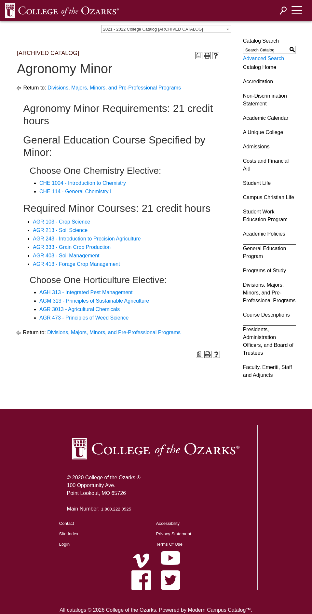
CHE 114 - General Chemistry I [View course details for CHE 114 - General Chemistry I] (75, 191)
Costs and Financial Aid (266, 164)
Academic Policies (264, 234)
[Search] (283, 11)
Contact (66, 523)
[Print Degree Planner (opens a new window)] (198, 55)
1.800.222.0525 (116, 509)
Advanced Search (263, 58)
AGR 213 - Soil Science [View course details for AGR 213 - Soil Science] (60, 230)
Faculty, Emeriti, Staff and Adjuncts (267, 371)
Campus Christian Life (268, 197)
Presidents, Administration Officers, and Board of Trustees (268, 341)
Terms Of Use (169, 544)
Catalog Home (259, 67)
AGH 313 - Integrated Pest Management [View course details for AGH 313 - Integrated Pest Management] (85, 292)
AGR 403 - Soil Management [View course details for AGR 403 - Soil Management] (66, 255)
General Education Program (264, 252)
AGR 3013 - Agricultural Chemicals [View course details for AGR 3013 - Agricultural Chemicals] (79, 309)
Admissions (256, 146)
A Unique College (263, 132)
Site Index (68, 533)
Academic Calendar (266, 118)
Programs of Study (264, 270)
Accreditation (258, 81)
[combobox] (166, 29)
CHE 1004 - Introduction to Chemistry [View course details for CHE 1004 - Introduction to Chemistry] (82, 183)
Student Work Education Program (265, 215)
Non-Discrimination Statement (265, 99)
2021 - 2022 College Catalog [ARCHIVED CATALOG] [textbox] (153, 29)
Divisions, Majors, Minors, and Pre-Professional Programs (114, 87)
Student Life (257, 183)
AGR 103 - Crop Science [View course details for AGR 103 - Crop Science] (61, 222)
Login (64, 544)
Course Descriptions (266, 315)
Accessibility (168, 523)
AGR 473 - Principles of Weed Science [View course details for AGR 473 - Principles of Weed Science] (84, 318)
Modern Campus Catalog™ (219, 610)
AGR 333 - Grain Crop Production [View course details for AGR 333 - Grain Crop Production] (72, 247)
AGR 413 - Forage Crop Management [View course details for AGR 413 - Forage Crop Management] (76, 264)
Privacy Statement (173, 533)
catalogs (76, 610)
